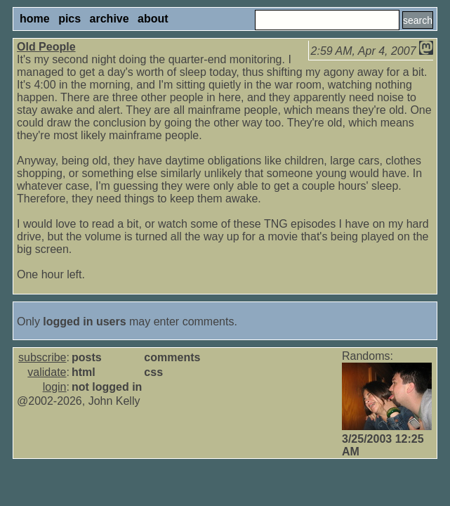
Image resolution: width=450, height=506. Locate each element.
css (153, 372)
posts (87, 357)
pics (69, 19)
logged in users (84, 321)
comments (172, 357)
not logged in (107, 387)
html (83, 372)
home (35, 19)
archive (109, 19)
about (153, 19)
